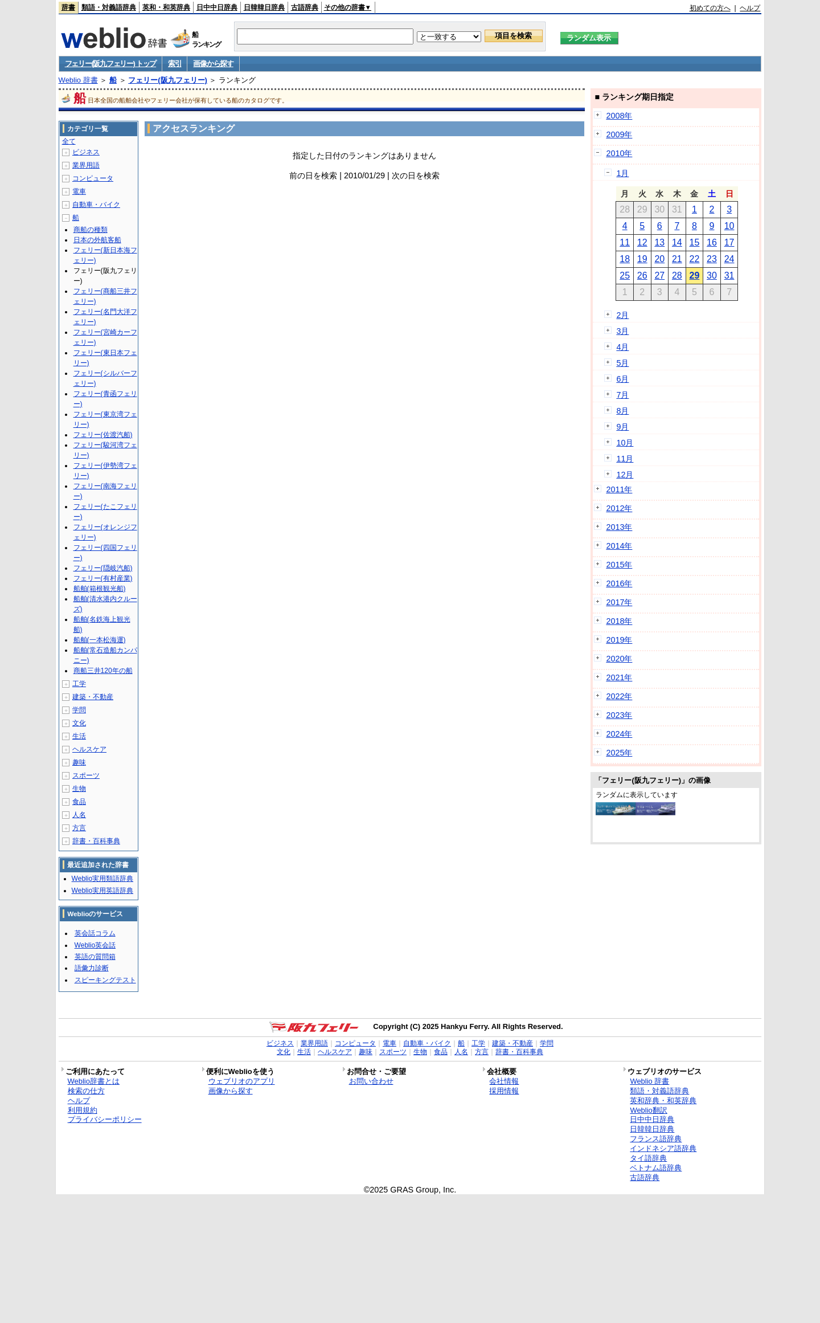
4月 (622, 347)
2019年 (619, 639)
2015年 (619, 564)
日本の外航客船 (97, 240)
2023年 (619, 715)
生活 (79, 736)
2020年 (619, 658)
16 (712, 242)
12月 (624, 474)
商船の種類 (90, 230)
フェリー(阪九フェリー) (167, 80)
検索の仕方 (86, 1091)
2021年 (619, 677)
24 (729, 259)
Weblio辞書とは (94, 1081)
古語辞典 (304, 7)
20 (659, 259)
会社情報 (504, 1081)
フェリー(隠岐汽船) (103, 568)
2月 (622, 315)
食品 (79, 802)
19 (642, 259)
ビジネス (86, 152)
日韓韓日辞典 (264, 7)
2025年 (619, 752)
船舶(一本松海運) (99, 640)
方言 (79, 828)
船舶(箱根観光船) (99, 589)
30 (712, 275)
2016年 (619, 583)
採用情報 (504, 1091)
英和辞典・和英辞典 (663, 1100)
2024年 (619, 733)
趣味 (79, 762)
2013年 (619, 527)
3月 (622, 331)
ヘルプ (750, 8)
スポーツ (86, 775)
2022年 (619, 696)
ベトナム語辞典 (656, 1167)
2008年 (619, 115)
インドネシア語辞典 (663, 1148)
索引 (174, 63)
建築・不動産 (92, 697)
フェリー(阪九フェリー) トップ (110, 63)
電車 (79, 191)
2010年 (619, 153)
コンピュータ (92, 178)
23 (712, 259)
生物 (79, 789)
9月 (622, 426)
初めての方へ (710, 8)
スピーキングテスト (105, 980)
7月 (622, 394)
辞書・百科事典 (96, 841)
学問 (79, 710)
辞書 (68, 7)
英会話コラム (95, 933)
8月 (622, 410)
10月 (624, 442)
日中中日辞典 (216, 7)
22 (695, 259)
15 (695, 242)
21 (677, 259)
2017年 (619, 602)
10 (729, 226)
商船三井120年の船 (103, 671)
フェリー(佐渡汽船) (103, 435)
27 (659, 275)
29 (695, 275)
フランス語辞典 (656, 1138)
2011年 (619, 489)
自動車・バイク (96, 205)
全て (69, 141)
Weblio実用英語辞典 (102, 891)
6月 (622, 378)
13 (659, 242)
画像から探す (213, 63)
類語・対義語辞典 (108, 7)
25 (625, 275)
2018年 (619, 621)
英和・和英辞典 (166, 7)
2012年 (619, 508)
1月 (622, 173)
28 (677, 275)
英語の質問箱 (95, 957)
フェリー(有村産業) (103, 578)
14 (677, 242)
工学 (79, 684)
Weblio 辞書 (78, 80)
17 (729, 242)
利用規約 (82, 1110)
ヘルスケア (89, 749)
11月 (624, 458)
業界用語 (86, 165)
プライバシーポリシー (105, 1119)
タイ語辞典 (648, 1158)
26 (642, 275)
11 (625, 242)
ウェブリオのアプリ (241, 1081)
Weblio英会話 (95, 945)
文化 (79, 723)
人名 (79, 815)
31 (729, 275)
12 (642, 242)
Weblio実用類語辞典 (102, 879)
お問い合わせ (371, 1081)
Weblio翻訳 (648, 1110)
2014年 (619, 545)
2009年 (619, 134)
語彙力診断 (92, 968)
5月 (622, 363)
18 (625, 259)
